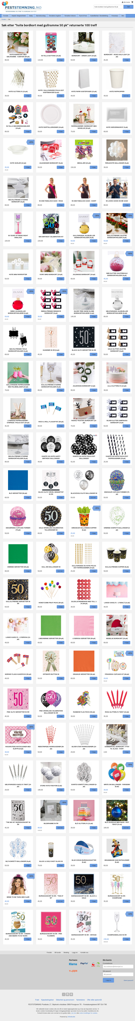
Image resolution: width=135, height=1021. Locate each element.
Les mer (74, 1013)
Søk (128, 7)
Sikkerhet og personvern (65, 1000)
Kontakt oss (84, 952)
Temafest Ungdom (55, 16)
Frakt (37, 1000)
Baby (31, 16)
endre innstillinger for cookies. (89, 1013)
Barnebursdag (40, 16)
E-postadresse (107, 963)
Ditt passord (107, 971)
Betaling (66, 952)
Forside (5, 16)
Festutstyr (115, 16)
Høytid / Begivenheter (19, 16)
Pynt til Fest (83, 16)
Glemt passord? (128, 980)
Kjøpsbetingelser (47, 1000)
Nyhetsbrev (80, 1000)
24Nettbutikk (71, 1017)
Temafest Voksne (70, 16)
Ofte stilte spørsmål (94, 1000)
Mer (123, 16)
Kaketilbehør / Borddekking (99, 16)
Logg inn (75, 952)
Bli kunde (58, 952)
